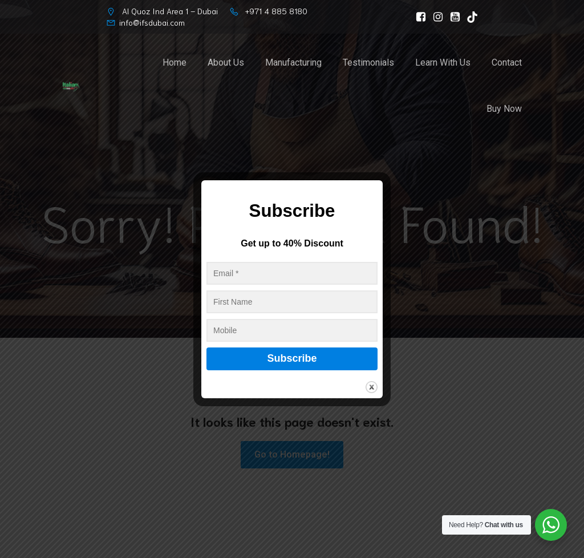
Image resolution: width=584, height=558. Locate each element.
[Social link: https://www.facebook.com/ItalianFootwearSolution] (418, 17)
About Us (226, 63)
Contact (507, 63)
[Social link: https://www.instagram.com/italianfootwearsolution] (435, 17)
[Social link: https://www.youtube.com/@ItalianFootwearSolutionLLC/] (452, 17)
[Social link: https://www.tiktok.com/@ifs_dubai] (469, 17)
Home (174, 63)
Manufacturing (293, 63)
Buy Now (504, 109)
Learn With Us (443, 63)
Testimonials (368, 63)
